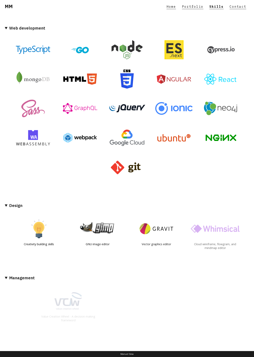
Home (171, 7)
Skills (216, 7)
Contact (238, 7)
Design (15, 205)
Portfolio (192, 7)
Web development (27, 28)
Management (22, 277)
